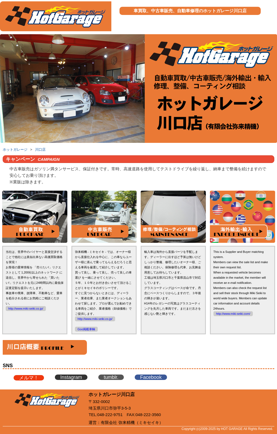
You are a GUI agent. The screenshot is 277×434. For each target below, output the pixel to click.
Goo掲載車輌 (86, 329)
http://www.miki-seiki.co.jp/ (25, 308)
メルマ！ (29, 377)
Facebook (151, 377)
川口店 (40, 149)
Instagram (71, 377)
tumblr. (111, 377)
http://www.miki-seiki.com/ (233, 313)
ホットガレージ (15, 149)
